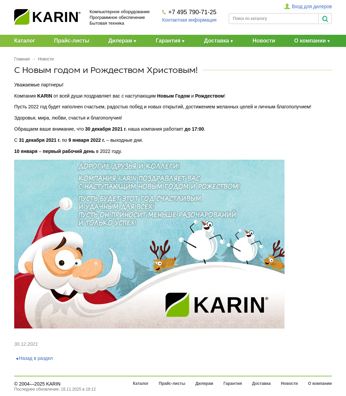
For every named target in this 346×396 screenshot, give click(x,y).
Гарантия (168, 41)
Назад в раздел (36, 358)
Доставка (216, 41)
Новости (264, 41)
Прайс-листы (72, 41)
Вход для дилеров (312, 6)
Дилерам (120, 41)
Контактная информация (189, 20)
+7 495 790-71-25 (192, 12)
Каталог (24, 41)
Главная (22, 59)
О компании (310, 41)
